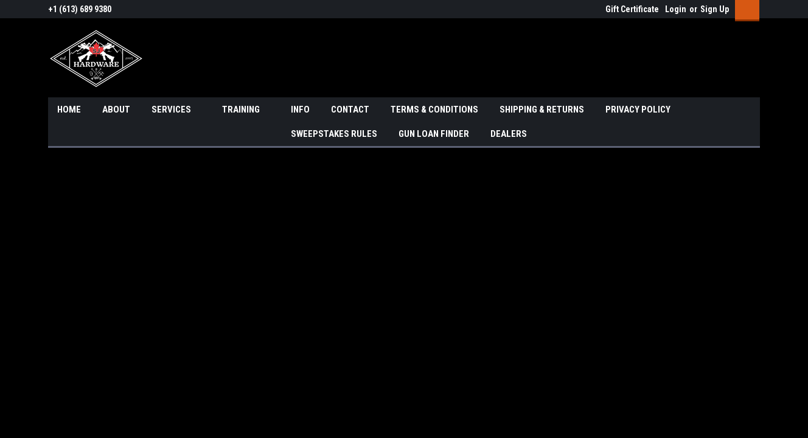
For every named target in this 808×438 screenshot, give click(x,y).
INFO (300, 109)
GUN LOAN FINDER (434, 133)
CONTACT (350, 109)
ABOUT (116, 109)
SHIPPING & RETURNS (542, 109)
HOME (69, 109)
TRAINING (246, 110)
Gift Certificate (632, 9)
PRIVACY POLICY (637, 109)
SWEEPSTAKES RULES (334, 133)
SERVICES (176, 110)
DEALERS (508, 133)
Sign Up (714, 9)
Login (675, 9)
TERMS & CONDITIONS (434, 109)
